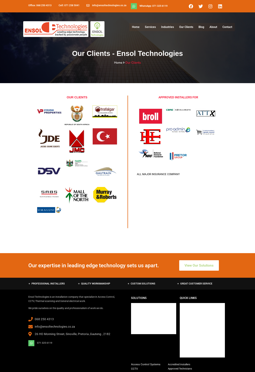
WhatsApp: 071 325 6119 (154, 5)
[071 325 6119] (31, 343)
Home (136, 27)
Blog (201, 27)
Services (150, 27)
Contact (227, 27)
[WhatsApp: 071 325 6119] (134, 6)
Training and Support (143, 314)
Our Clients (186, 27)
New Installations (141, 305)
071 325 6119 (44, 342)
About (213, 27)
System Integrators (142, 319)
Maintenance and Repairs (146, 309)
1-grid (174, 366)
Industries (167, 27)
